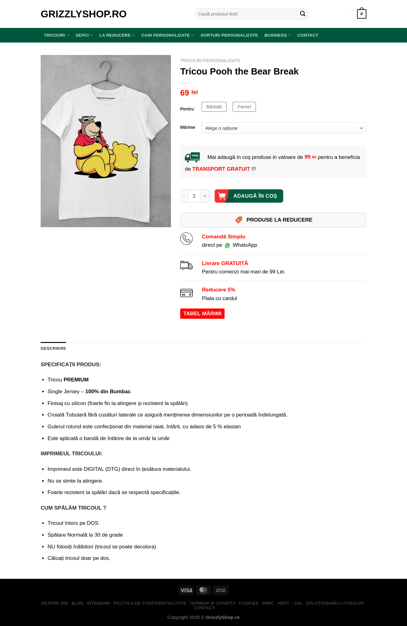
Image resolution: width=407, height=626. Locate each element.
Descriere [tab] (53, 348)
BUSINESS (277, 35)
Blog (78, 603)
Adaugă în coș (255, 196)
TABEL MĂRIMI (202, 314)
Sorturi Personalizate (229, 35)
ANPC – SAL (290, 603)
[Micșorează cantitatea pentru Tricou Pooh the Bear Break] (184, 196)
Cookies (249, 603)
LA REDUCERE (117, 35)
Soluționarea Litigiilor (335, 603)
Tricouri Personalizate (210, 60)
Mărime (187, 127)
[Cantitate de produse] (194, 196)
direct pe (229, 245)
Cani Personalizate (167, 35)
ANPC (268, 603)
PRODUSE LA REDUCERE (273, 220)
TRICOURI (56, 35)
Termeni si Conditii (212, 603)
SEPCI (84, 35)
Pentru (187, 109)
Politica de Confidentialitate (150, 603)
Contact (308, 35)
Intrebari (98, 603)
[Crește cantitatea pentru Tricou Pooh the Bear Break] (205, 196)
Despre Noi (54, 603)
